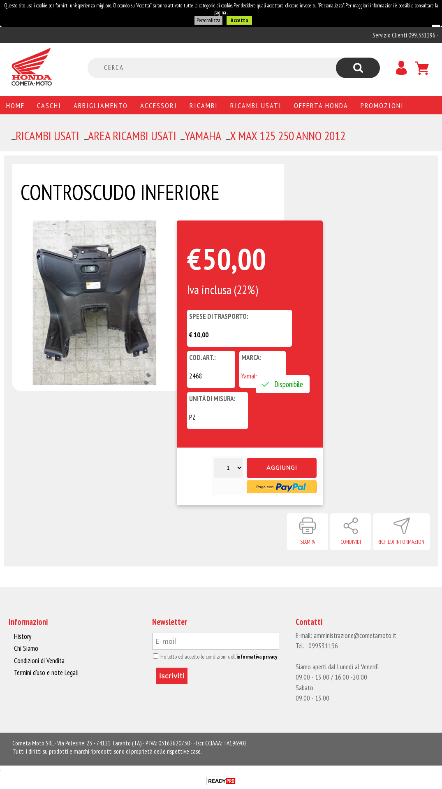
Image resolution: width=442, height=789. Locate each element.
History (22, 636)
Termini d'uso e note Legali (46, 672)
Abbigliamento (101, 105)
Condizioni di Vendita (39, 660)
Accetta (239, 20)
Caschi (49, 105)
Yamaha (250, 376)
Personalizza (208, 20)
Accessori (158, 105)
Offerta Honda (321, 105)
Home (15, 105)
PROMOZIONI (382, 105)
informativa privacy (256, 656)
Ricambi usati (256, 105)
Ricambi (204, 105)
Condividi (350, 541)
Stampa (307, 541)
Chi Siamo (26, 648)
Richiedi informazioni (401, 541)
